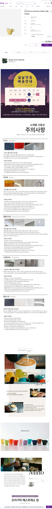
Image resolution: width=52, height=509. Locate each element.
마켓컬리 (6, 3)
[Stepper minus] (48, 36)
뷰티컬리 (10, 3)
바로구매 (46, 45)
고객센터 (50, 0)
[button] (25, 61)
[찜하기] (26, 45)
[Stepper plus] (50, 36)
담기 (36, 45)
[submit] (34, 3)
